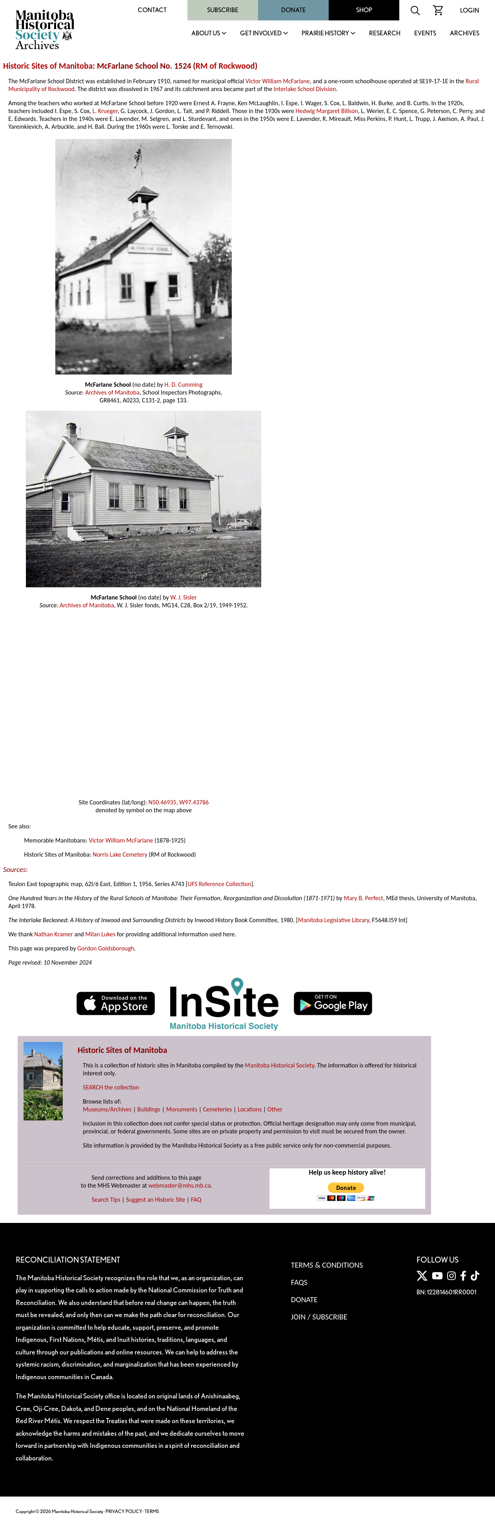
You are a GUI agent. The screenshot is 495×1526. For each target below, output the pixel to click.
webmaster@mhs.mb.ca (180, 1185)
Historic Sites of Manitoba (48, 66)
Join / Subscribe (319, 1316)
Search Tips (106, 1199)
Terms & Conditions (327, 1265)
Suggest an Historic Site (156, 1199)
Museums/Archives (107, 1109)
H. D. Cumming (183, 384)
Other (275, 1109)
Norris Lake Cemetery (120, 854)
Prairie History (325, 33)
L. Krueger (105, 111)
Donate (293, 10)
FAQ (196, 1199)
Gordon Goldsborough (105, 948)
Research (384, 33)
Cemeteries (217, 1109)
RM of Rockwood (225, 66)
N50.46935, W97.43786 (178, 802)
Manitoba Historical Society (279, 1065)
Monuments (181, 1109)
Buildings (148, 1109)
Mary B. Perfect (363, 898)
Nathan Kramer (53, 934)
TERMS (152, 1511)
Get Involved (261, 33)
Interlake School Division (305, 89)
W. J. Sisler (183, 597)
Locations (250, 1109)
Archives (464, 33)
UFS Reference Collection (219, 884)
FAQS (299, 1282)
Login (469, 10)
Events (425, 33)
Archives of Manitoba (112, 392)
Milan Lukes (101, 934)
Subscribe (222, 10)
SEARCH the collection (111, 1087)
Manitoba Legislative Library (333, 920)
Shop (364, 10)
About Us (205, 33)
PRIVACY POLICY (124, 1511)
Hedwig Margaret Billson (327, 111)
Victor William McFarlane (278, 81)
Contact (152, 10)
